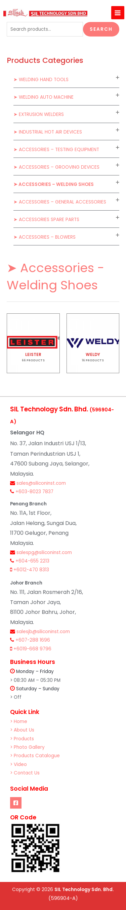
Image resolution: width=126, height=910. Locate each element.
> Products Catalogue (35, 755)
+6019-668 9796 (32, 649)
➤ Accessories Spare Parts (46, 219)
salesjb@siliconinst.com (43, 631)
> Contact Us (25, 773)
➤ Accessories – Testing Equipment (56, 149)
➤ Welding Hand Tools (41, 79)
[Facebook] (16, 803)
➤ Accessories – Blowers (44, 237)
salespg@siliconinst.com (44, 552)
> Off (16, 697)
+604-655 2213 (32, 561)
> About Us (22, 730)
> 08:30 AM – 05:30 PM (35, 680)
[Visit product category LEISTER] (33, 343)
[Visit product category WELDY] (93, 343)
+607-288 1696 (32, 640)
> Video (18, 764)
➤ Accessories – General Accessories (59, 202)
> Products (22, 739)
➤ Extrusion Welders (38, 114)
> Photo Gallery (27, 747)
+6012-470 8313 (31, 570)
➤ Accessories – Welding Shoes (53, 184)
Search (101, 29)
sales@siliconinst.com (41, 483)
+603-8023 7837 (34, 491)
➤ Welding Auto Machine (43, 97)
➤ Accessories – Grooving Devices (56, 167)
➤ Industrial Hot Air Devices (47, 132)
